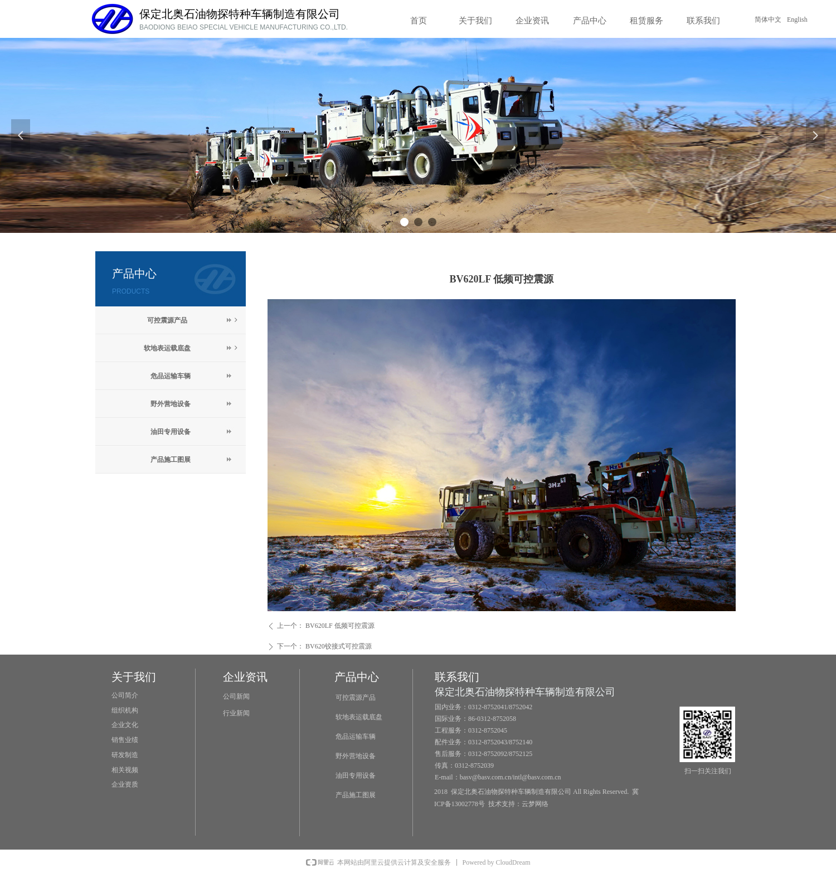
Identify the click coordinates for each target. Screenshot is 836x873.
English (797, 19)
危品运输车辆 (170, 376)
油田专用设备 (170, 432)
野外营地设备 (170, 404)
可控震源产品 (193, 320)
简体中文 (768, 19)
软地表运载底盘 (191, 348)
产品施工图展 (170, 460)
